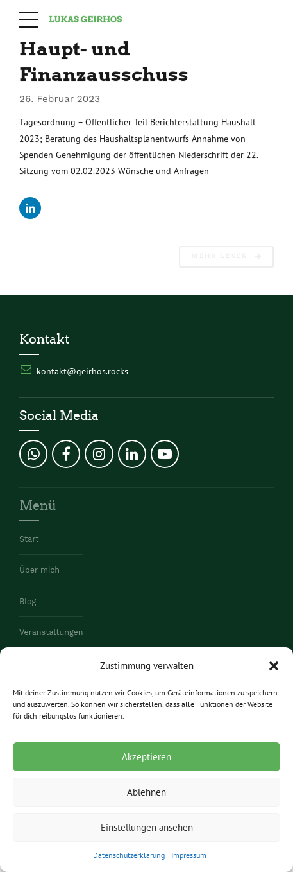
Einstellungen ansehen (147, 827)
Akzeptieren (146, 757)
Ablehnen (146, 792)
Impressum (188, 855)
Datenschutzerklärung (129, 855)
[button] (273, 665)
